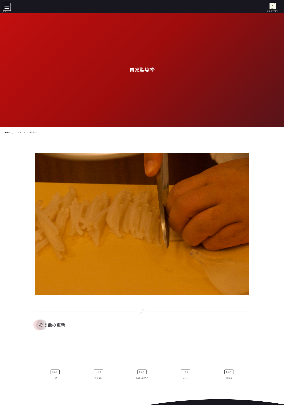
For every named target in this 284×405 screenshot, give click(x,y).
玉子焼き (98, 379)
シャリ (185, 379)
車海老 (229, 379)
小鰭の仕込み (142, 379)
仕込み (55, 373)
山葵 (55, 379)
